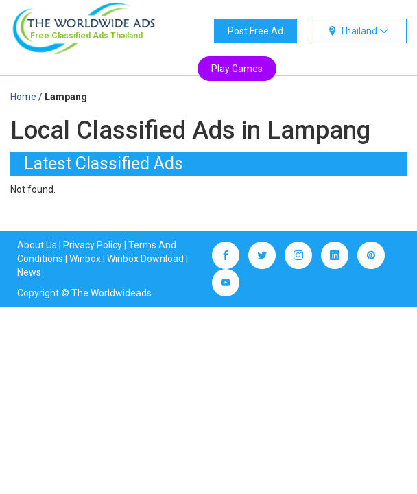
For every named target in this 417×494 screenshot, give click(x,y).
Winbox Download (145, 258)
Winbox (85, 258)
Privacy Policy (92, 244)
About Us (37, 244)
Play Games (237, 68)
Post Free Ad (255, 30)
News (29, 272)
